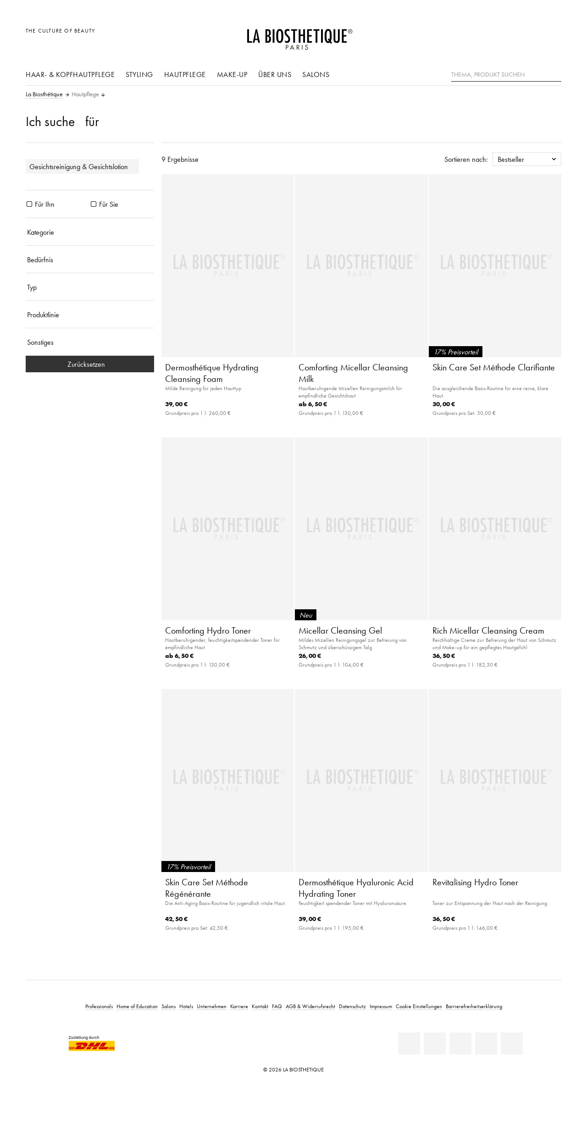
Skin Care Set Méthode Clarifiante (493, 367)
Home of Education (137, 1006)
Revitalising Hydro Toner (475, 882)
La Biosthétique (44, 94)
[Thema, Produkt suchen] (506, 75)
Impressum (381, 1006)
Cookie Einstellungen (419, 1006)
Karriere (239, 1006)
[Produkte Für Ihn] (29, 204)
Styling (139, 74)
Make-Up (232, 74)
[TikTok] (512, 1043)
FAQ (277, 1006)
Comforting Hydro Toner (208, 630)
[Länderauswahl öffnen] (510, 35)
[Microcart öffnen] (552, 35)
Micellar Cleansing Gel (340, 630)
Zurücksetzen (89, 364)
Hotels (186, 1006)
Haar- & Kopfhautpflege (70, 74)
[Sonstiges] (90, 342)
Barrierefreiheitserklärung (474, 1006)
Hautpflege (185, 74)
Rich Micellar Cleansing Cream (488, 630)
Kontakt (260, 1006)
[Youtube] (460, 1043)
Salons (315, 74)
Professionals (99, 1006)
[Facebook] (435, 1043)
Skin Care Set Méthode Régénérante (206, 888)
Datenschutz (352, 1006)
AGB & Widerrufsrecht (310, 1006)
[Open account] (531, 35)
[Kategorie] (90, 232)
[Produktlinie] (90, 314)
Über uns (274, 74)
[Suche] (554, 73)
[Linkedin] (409, 1043)
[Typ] (90, 287)
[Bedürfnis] (90, 259)
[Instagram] (486, 1043)
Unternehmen (212, 1006)
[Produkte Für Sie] (93, 204)
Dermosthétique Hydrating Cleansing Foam (212, 373)
